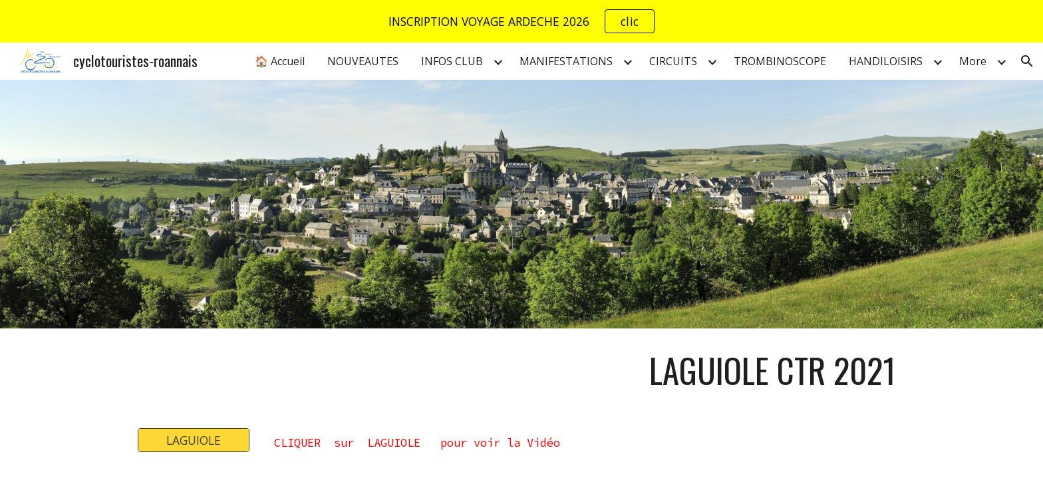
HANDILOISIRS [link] (886, 61)
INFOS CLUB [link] (452, 61)
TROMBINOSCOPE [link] (780, 61)
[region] (521, 21)
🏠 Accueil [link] (280, 61)
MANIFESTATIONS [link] (566, 61)
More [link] (972, 61)
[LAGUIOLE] (193, 440)
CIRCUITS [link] (673, 61)
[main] (587, 370)
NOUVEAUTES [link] (362, 61)
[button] (1027, 61)
